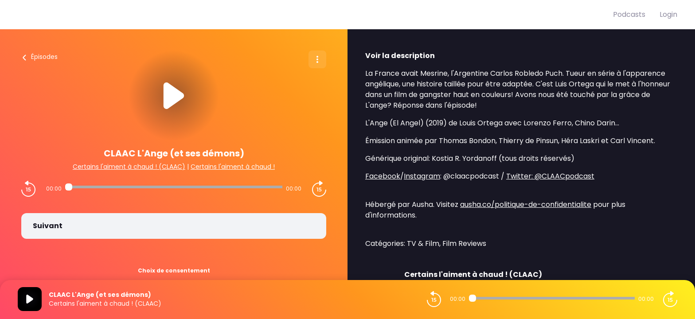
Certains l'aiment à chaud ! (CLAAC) (129, 166)
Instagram (422, 176)
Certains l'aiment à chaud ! (233, 166)
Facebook (382, 176)
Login (668, 14)
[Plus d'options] (317, 59)
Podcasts (629, 14)
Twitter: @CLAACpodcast (550, 176)
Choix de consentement (174, 270)
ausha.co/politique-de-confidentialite (525, 204)
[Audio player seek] (173, 187)
